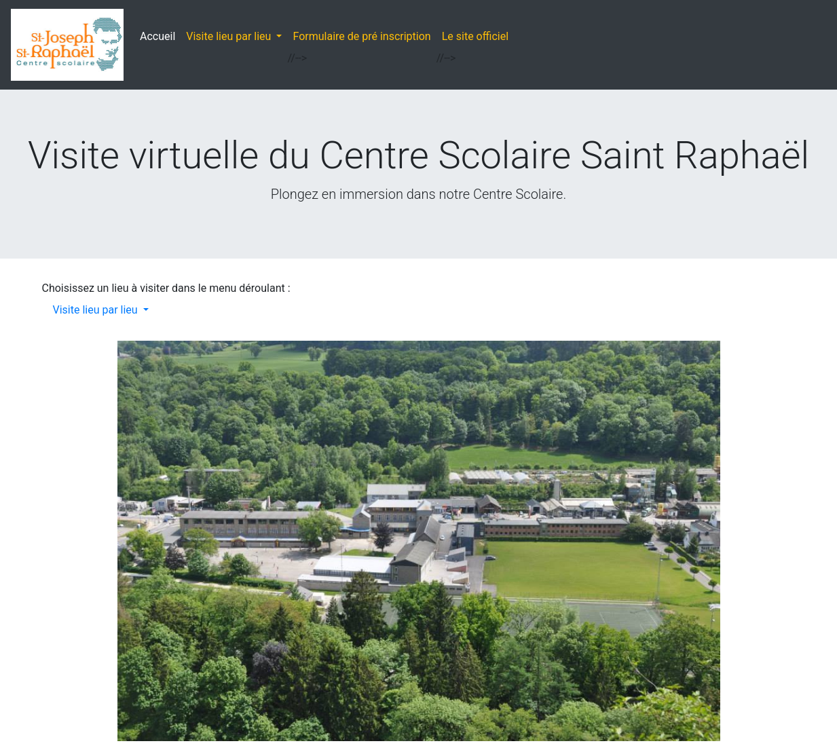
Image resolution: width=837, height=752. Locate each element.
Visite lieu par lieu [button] (230, 36)
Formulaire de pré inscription (361, 36)
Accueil (160, 35)
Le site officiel (475, 36)
